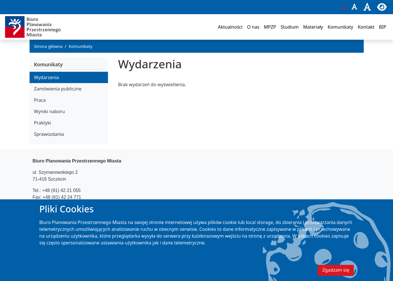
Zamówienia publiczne (58, 89)
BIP (382, 27)
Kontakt (366, 27)
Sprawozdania (49, 134)
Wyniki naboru (49, 111)
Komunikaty (340, 27)
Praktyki (42, 123)
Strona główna (48, 46)
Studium (289, 27)
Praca (40, 100)
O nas (253, 27)
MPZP (270, 27)
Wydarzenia (46, 77)
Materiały (313, 27)
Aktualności (230, 27)
